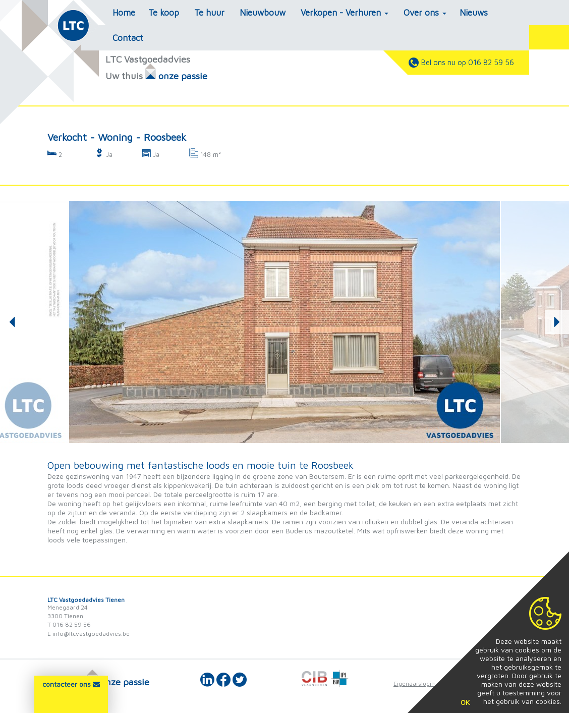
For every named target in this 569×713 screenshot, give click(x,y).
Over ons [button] (425, 13)
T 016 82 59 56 (69, 624)
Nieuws (474, 13)
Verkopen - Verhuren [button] (344, 13)
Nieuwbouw (263, 13)
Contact (127, 38)
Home (123, 13)
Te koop (163, 13)
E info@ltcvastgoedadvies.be (88, 633)
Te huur (209, 13)
